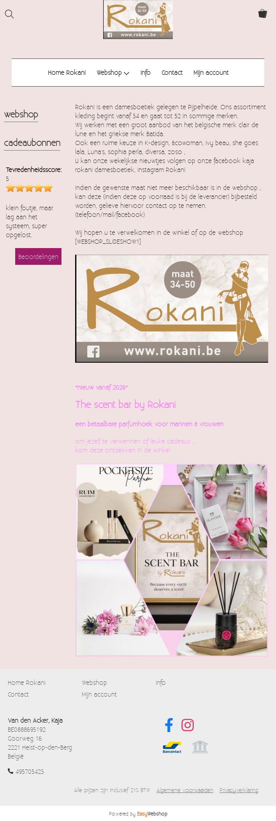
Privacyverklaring (239, 790)
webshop (21, 114)
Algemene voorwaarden (184, 790)
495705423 (30, 771)
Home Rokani (67, 72)
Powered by (138, 813)
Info (146, 72)
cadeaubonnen (32, 142)
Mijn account (211, 72)
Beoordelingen (38, 256)
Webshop (113, 72)
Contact (172, 72)
